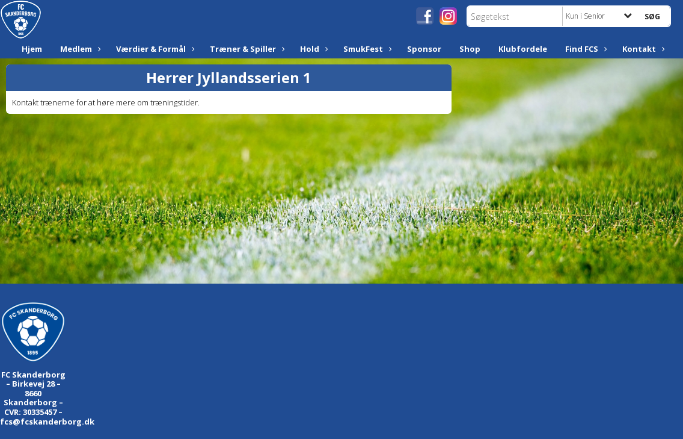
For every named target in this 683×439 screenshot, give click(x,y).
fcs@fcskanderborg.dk (47, 421)
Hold (312, 48)
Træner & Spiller (246, 48)
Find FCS (584, 48)
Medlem (79, 48)
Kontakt (642, 48)
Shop (469, 48)
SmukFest (366, 48)
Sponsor (424, 48)
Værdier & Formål (154, 48)
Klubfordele (522, 48)
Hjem (32, 48)
